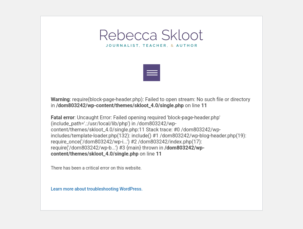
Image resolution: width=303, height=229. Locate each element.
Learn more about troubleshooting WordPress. (97, 188)
